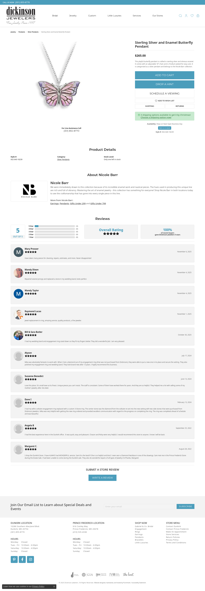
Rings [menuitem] (137, 531)
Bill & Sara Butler (33, 332)
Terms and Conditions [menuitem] (176, 542)
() (77, 226)
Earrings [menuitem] (139, 534)
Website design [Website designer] (99, 583)
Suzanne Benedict (34, 376)
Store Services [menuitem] (172, 534)
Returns (180, 106)
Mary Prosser (32, 248)
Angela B (29, 425)
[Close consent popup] (54, 586)
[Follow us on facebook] (22, 559)
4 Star (31, 229)
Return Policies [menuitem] (173, 537)
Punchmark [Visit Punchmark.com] (127, 583)
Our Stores (157, 15)
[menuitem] (75, 574)
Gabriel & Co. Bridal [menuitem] (144, 526)
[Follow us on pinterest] (14, 559)
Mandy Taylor (32, 290)
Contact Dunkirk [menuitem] (173, 526)
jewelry (13, 32)
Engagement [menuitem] (141, 529)
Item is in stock (164, 128)
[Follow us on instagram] (30, 559)
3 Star (31, 231)
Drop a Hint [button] (165, 84)
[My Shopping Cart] (197, 15)
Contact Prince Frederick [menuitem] (177, 529)
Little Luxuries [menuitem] (141, 542)
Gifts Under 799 (98, 203)
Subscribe (185, 506)
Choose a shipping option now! (156, 117)
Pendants (22, 32)
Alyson (28, 352)
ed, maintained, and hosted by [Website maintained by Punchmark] (113, 583)
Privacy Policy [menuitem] (172, 540)
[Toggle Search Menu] (180, 15)
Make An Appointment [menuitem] (176, 531)
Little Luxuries (114, 15)
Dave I (28, 399)
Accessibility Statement (138, 583)
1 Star (31, 237)
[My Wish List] (192, 15)
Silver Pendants (33, 32)
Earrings (54, 203)
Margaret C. (31, 446)
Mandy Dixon (32, 269)
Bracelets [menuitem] (139, 540)
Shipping (149, 106)
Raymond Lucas (33, 311)
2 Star (31, 234)
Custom (92, 15)
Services (137, 15)
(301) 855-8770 (71, 131)
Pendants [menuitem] (139, 537)
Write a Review (102, 477)
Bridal (55, 15)
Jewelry (73, 15)
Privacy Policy (38, 586)
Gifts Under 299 (78, 203)
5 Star (31, 226)
